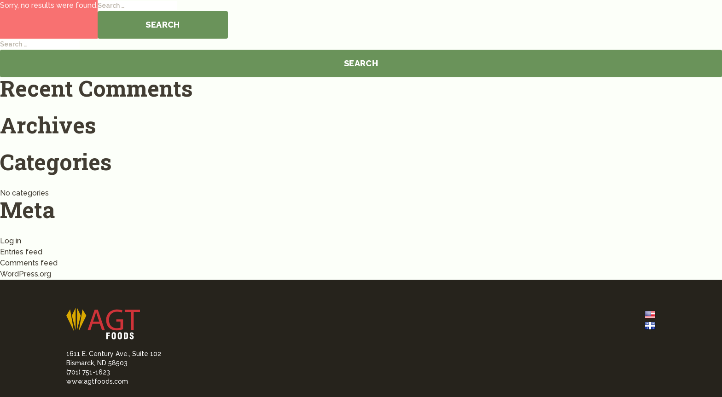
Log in (10, 240)
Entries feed (21, 251)
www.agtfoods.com (97, 381)
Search (163, 24)
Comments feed (29, 263)
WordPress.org (25, 274)
